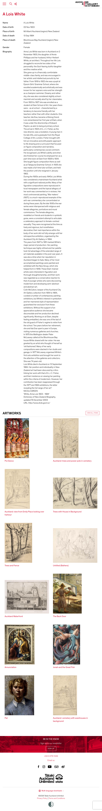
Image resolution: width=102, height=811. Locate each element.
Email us (51, 760)
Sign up (51, 748)
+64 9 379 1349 (51, 756)
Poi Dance (9, 460)
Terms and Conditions (57, 798)
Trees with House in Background (67, 511)
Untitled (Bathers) (61, 565)
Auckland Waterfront (14, 616)
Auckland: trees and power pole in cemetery (72, 460)
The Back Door (59, 616)
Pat (6, 718)
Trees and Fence (12, 565)
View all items (92, 413)
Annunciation (10, 667)
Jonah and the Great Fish (64, 667)
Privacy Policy (42, 798)
